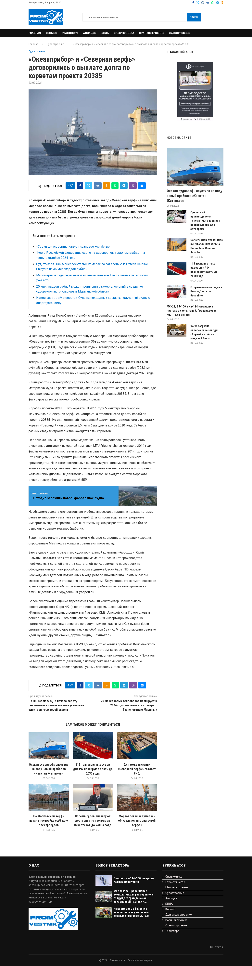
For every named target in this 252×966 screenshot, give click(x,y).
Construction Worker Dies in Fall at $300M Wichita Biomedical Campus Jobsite (206, 246)
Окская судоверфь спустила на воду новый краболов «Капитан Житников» (48, 769)
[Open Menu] (221, 17)
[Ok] (222, 2)
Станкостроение (151, 33)
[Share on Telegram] (124, 185)
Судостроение (179, 33)
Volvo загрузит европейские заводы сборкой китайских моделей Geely (204, 332)
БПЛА (105, 33)
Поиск (194, 17)
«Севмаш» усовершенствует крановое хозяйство (73, 246)
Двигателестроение (178, 914)
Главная (35, 33)
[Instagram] (202, 2)
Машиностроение (176, 887)
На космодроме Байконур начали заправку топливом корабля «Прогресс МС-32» (131, 912)
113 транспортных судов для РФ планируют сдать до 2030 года (93, 769)
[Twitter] (197, 2)
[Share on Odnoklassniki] (106, 185)
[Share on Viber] (133, 185)
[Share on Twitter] (88, 185)
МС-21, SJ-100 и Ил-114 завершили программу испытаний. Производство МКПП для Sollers (192, 311)
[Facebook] (193, 2)
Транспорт (70, 33)
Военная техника (176, 920)
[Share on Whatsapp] (115, 185)
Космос (51, 33)
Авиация (89, 33)
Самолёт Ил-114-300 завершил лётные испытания (134, 880)
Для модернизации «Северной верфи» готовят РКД (137, 769)
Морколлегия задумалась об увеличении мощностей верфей (137, 820)
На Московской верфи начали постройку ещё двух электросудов (48, 820)
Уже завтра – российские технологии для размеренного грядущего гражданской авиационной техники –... (134, 896)
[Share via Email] (142, 185)
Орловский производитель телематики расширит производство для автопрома (205, 221)
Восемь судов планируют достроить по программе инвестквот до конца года (92, 820)
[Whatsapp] (212, 2)
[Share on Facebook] (80, 185)
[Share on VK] (98, 185)
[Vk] (207, 2)
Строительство (175, 882)
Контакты (216, 947)
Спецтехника (124, 33)
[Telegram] (217, 2)
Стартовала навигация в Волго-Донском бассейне (206, 291)
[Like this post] (71, 185)
